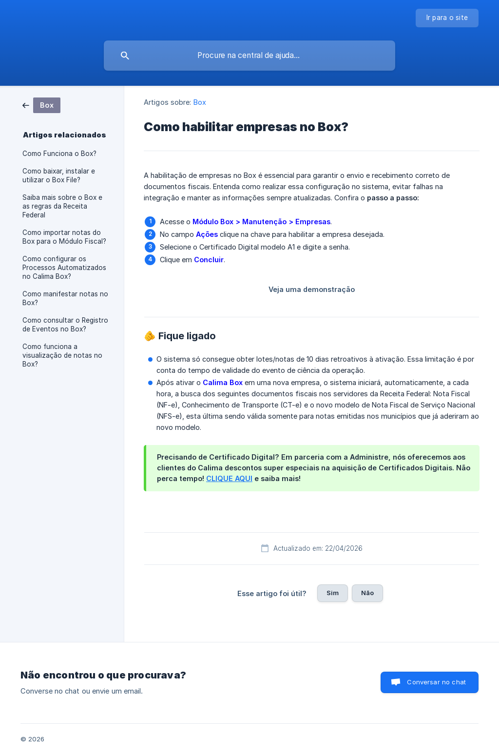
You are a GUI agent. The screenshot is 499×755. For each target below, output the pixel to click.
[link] (41, 104)
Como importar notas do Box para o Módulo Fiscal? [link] (64, 237)
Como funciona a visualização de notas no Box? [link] (62, 355)
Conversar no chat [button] (436, 682)
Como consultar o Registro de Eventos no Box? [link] (65, 324)
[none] (447, 18)
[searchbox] (249, 55)
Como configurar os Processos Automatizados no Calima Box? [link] (64, 267)
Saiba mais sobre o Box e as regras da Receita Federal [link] (62, 206)
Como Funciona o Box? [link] (59, 153)
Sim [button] (332, 593)
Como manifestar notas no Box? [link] (65, 298)
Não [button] (367, 593)
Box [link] (199, 102)
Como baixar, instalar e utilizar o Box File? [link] (58, 175)
